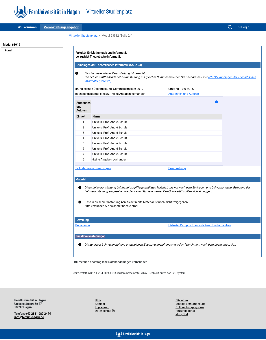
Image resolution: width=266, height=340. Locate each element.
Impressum (102, 307)
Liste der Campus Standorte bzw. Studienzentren (199, 225)
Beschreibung (177, 168)
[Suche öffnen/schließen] (230, 27)
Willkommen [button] (27, 27)
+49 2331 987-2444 (38, 313)
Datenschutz (105, 311)
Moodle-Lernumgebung (191, 304)
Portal (8, 50)
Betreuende (82, 225)
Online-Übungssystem (190, 307)
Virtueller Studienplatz (83, 35)
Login (243, 27)
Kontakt (100, 304)
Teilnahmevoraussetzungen (93, 168)
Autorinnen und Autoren (183, 94)
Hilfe (98, 300)
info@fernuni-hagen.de (29, 317)
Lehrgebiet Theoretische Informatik (98, 56)
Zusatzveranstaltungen (90, 236)
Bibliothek (182, 300)
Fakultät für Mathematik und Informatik (101, 53)
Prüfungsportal (185, 311)
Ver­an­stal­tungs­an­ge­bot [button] (61, 27)
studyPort (182, 314)
